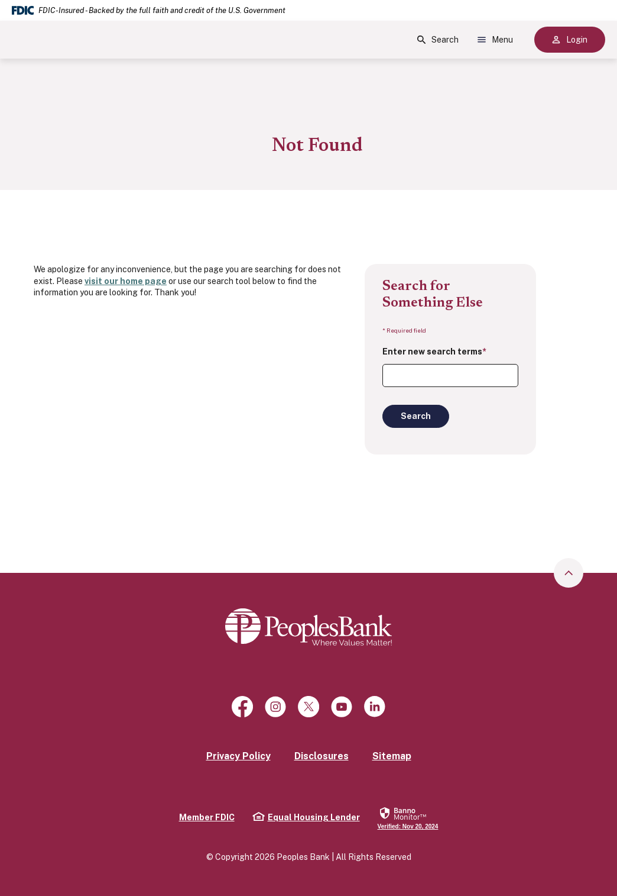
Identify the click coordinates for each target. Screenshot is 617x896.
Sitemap (391, 756)
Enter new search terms (434, 351)
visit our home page (126, 281)
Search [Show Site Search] (438, 39)
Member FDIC (207, 817)
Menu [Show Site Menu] (495, 39)
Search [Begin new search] (416, 416)
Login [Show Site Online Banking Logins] (569, 39)
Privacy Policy (238, 756)
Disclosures (321, 756)
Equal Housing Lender (306, 817)
